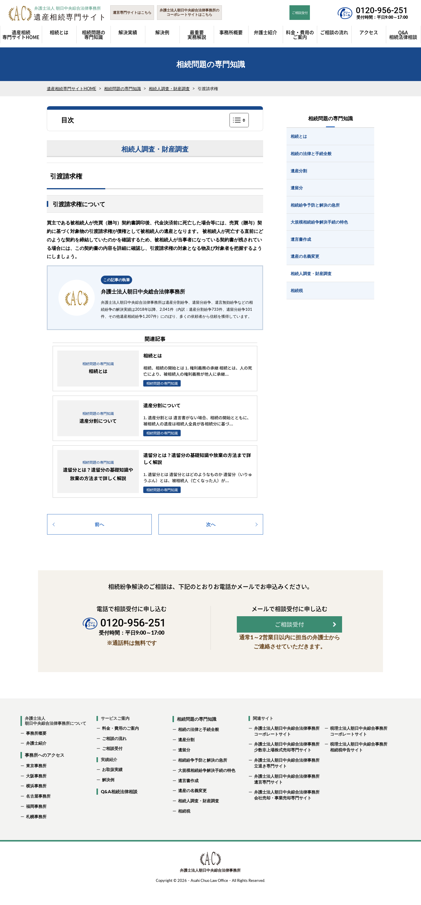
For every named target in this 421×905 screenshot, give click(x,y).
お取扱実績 (112, 786)
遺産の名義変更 (192, 807)
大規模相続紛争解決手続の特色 (206, 786)
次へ (210, 524)
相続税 (184, 827)
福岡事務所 (36, 823)
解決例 (108, 796)
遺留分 (184, 766)
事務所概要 (36, 749)
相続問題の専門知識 (122, 88)
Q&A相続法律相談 (119, 808)
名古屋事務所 (38, 812)
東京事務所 (36, 782)
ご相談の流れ (114, 755)
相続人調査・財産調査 (169, 88)
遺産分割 (186, 756)
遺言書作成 (188, 797)
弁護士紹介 (36, 760)
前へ (99, 524)
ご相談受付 (112, 765)
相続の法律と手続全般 (198, 746)
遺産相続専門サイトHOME (71, 88)
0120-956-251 (382, 10)
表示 (239, 120)
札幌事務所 (36, 833)
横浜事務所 (36, 802)
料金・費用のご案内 (120, 744)
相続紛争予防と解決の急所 (202, 777)
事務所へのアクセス (44, 772)
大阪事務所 (36, 792)
